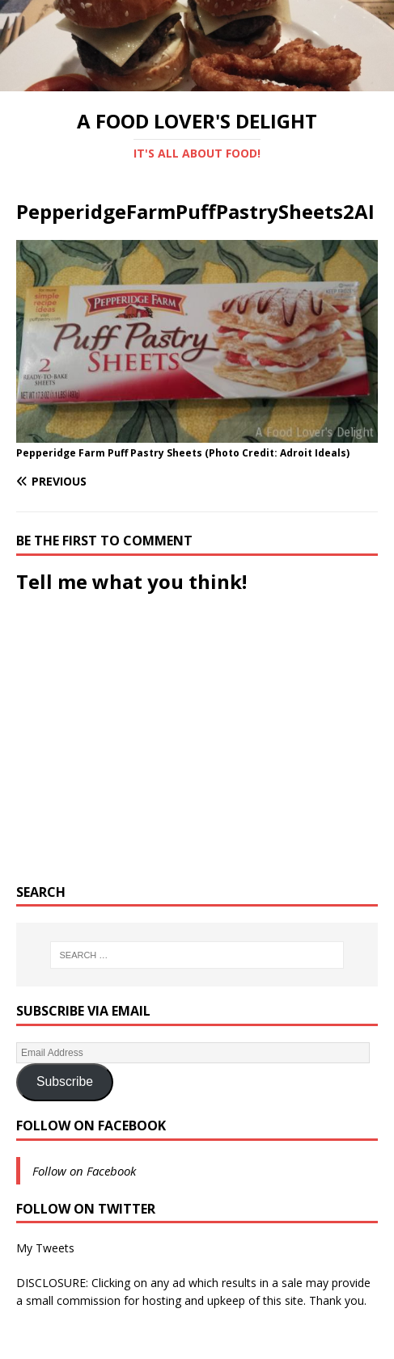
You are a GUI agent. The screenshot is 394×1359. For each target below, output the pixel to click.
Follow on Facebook (91, 1125)
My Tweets (45, 1248)
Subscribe (64, 1081)
